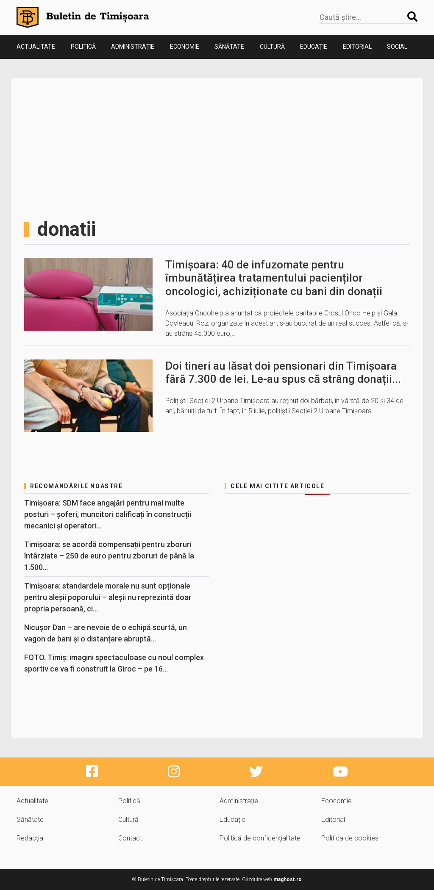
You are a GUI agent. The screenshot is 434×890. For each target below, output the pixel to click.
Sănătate (229, 46)
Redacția (30, 838)
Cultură (272, 46)
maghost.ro (287, 879)
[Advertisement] (217, 154)
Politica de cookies (349, 838)
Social (397, 46)
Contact (130, 838)
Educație (313, 46)
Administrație (132, 46)
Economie (184, 46)
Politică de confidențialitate (260, 838)
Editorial (357, 46)
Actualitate (36, 46)
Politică (83, 46)
